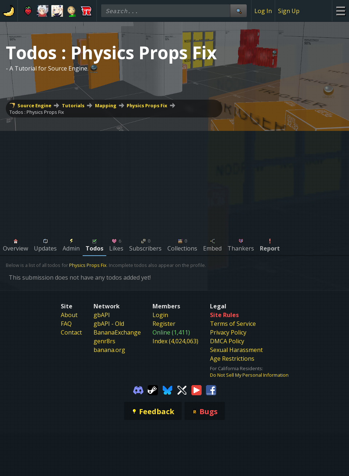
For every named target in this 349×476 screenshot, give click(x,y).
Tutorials (73, 105)
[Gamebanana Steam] (153, 390)
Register (163, 324)
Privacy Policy (228, 332)
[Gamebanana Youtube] (196, 390)
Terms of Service (233, 324)
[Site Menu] (340, 10)
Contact (71, 332)
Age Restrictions (232, 359)
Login (160, 315)
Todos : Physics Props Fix (36, 112)
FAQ (66, 324)
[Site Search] (238, 10)
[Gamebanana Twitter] (182, 390)
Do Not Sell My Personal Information (249, 375)
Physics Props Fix (147, 105)
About (69, 315)
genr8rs (104, 341)
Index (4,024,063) (175, 341)
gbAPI (102, 315)
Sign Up (289, 11)
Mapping (105, 105)
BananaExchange (117, 332)
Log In (263, 11)
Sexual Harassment (236, 350)
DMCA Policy (227, 341)
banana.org (109, 350)
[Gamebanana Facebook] (211, 390)
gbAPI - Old (109, 324)
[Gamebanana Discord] (138, 390)
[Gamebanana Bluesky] (167, 390)
